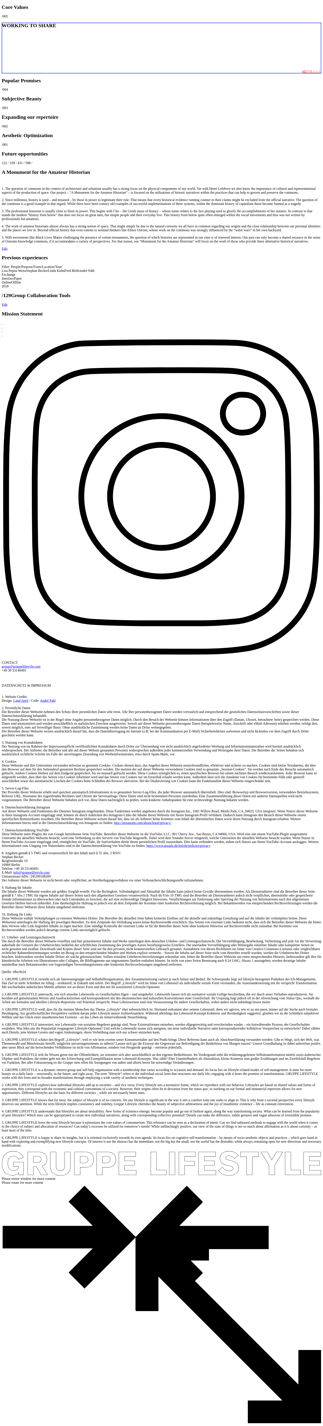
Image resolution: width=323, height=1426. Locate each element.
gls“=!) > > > (311, 71)
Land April (20, 700)
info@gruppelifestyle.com (31, 872)
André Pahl (47, 700)
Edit (5, 248)
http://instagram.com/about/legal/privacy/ (142, 823)
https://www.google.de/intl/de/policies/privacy (178, 846)
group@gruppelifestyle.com (21, 666)
